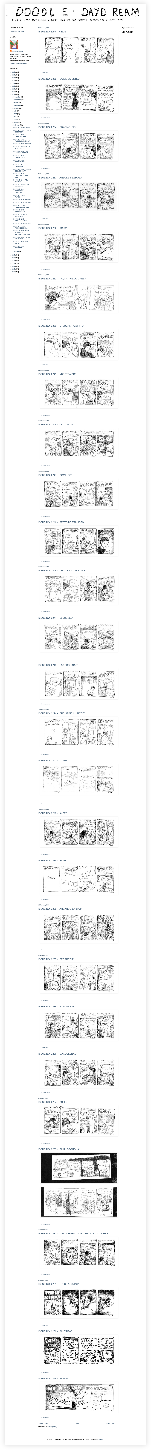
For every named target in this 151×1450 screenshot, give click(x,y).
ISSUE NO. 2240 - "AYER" (52, 813)
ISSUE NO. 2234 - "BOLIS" (52, 1102)
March (16, 122)
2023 (13, 80)
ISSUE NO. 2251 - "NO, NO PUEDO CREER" (62, 278)
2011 (13, 272)
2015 (13, 260)
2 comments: (45, 659)
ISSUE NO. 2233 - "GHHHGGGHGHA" (59, 1149)
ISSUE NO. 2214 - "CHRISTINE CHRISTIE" (61, 713)
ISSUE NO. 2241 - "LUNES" (53, 760)
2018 (13, 94)
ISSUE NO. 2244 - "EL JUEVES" (55, 618)
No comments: (45, 117)
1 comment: (44, 72)
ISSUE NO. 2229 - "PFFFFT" (53, 1378)
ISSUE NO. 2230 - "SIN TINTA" (55, 1331)
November (17, 100)
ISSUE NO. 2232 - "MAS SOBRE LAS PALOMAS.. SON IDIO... (22, 232)
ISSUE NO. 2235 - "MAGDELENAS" (57, 1053)
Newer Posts (43, 1423)
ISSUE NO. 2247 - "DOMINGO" (55, 475)
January (16, 251)
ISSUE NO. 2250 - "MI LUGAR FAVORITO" (61, 325)
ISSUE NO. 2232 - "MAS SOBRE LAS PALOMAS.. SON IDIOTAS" (73, 1233)
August (16, 108)
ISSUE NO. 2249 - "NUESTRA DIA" (57, 374)
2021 (13, 86)
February (17, 125)
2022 (13, 83)
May (15, 117)
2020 (13, 89)
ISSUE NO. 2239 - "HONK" (52, 860)
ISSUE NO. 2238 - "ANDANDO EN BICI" (60, 908)
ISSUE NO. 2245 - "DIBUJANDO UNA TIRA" (62, 570)
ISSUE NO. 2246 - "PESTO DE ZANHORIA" (61, 522)
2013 (13, 266)
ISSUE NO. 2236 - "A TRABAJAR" (56, 1006)
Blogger (100, 1439)
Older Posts (110, 1423)
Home (77, 1423)
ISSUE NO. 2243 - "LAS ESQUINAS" (58, 665)
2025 (13, 75)
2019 (13, 92)
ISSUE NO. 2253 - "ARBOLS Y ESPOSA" (60, 177)
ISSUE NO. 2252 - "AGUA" (52, 228)
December (17, 97)
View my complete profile (18, 63)
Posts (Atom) (52, 1426)
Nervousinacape (17, 51)
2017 (13, 255)
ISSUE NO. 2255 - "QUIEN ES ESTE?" (59, 79)
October (16, 102)
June (15, 114)
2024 (13, 78)
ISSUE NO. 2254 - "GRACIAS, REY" (57, 127)
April (15, 119)
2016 (13, 258)
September (17, 105)
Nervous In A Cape (17, 31)
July (15, 111)
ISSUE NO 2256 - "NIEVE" (52, 31)
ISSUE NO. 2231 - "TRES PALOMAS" (58, 1284)
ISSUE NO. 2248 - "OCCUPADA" (56, 424)
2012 (13, 269)
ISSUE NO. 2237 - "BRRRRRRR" (56, 959)
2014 (13, 263)
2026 (13, 72)
